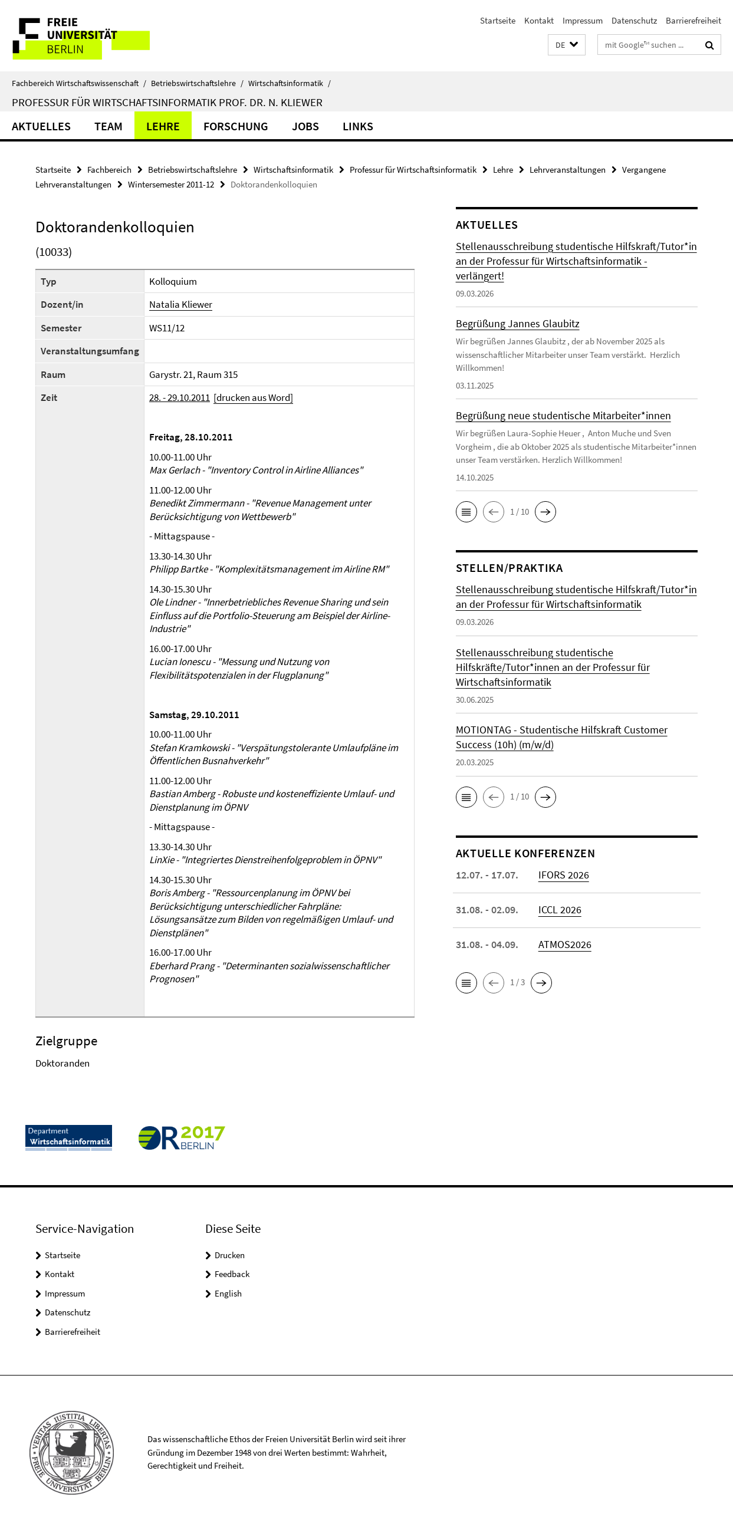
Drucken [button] (230, 1255)
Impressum (583, 20)
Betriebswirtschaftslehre (197, 83)
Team (108, 126)
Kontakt (539, 20)
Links (358, 126)
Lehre (163, 126)
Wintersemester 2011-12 (171, 184)
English (228, 1293)
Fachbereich (109, 169)
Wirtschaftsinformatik (289, 83)
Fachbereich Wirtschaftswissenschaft (79, 83)
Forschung (235, 126)
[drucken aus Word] (253, 397)
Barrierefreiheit (693, 20)
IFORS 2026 (563, 874)
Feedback (232, 1273)
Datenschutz (634, 20)
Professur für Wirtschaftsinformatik (413, 169)
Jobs (305, 126)
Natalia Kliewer (180, 304)
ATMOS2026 (564, 944)
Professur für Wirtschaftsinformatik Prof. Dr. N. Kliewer (167, 102)
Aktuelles (41, 126)
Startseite (497, 20)
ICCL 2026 (559, 909)
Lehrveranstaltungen (568, 169)
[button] (567, 45)
